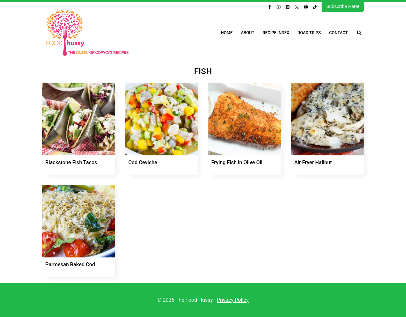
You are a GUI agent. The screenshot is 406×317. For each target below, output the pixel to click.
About (247, 32)
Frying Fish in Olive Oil (236, 162)
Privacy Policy (233, 300)
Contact (338, 32)
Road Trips (309, 32)
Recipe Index (276, 32)
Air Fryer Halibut (313, 162)
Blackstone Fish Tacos (71, 162)
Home (227, 32)
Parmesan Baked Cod (70, 264)
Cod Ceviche (142, 162)
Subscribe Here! (342, 6)
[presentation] (78, 119)
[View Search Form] (359, 33)
